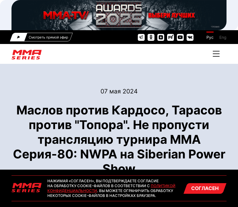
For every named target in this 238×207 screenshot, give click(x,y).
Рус (210, 37)
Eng (223, 37)
